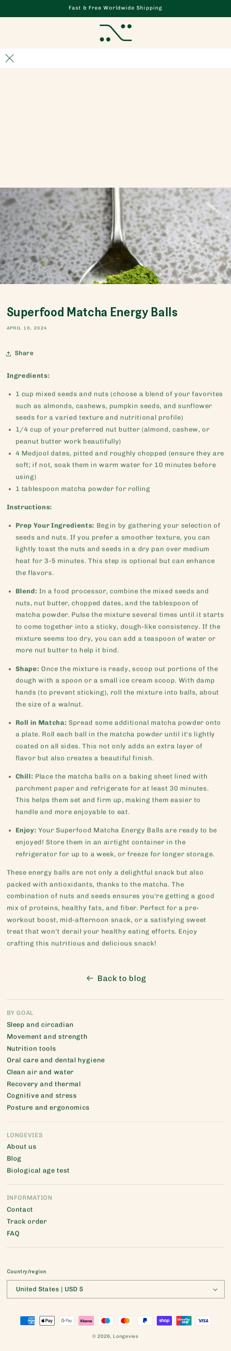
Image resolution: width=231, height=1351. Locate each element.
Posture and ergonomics (48, 1110)
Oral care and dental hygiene (56, 1062)
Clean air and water (40, 1074)
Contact (20, 1212)
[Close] (9, 58)
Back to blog (115, 980)
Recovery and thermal (44, 1086)
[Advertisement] (115, 128)
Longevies (126, 1336)
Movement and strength (47, 1039)
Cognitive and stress (42, 1098)
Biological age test (38, 1172)
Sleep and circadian (40, 1027)
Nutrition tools (31, 1051)
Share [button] (20, 356)
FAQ (13, 1235)
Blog (14, 1161)
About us (22, 1149)
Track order (27, 1223)
